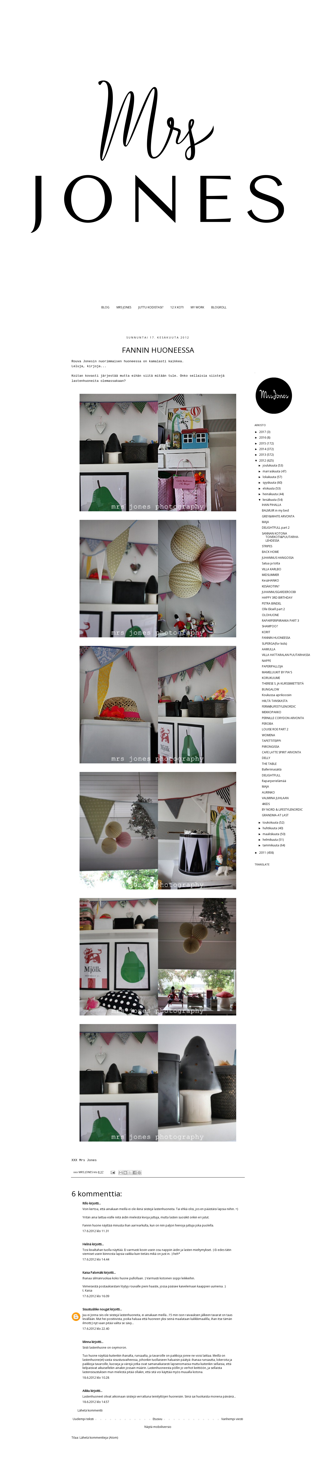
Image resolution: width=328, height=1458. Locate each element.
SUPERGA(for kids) (274, 644)
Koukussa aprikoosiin (277, 695)
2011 (263, 853)
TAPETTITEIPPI (271, 741)
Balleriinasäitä (271, 769)
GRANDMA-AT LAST (275, 815)
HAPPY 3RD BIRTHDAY (277, 597)
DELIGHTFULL (271, 775)
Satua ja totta (271, 563)
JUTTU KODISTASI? (150, 307)
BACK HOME (270, 552)
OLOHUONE (270, 615)
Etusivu (157, 1419)
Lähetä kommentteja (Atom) (99, 1437)
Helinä (86, 1244)
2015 (263, 443)
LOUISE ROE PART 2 (275, 729)
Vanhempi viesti (232, 1419)
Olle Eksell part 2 (273, 609)
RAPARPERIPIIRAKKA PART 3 (280, 620)
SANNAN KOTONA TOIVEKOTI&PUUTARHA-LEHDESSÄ (280, 537)
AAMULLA (268, 649)
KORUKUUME (271, 678)
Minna (86, 1342)
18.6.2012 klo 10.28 (95, 1378)
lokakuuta (270, 477)
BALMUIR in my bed (275, 510)
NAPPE (266, 661)
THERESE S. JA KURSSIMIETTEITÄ (283, 683)
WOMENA (268, 735)
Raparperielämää (274, 781)
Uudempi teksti (83, 1419)
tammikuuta (271, 845)
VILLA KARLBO (271, 569)
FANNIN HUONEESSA (276, 638)
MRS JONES (124, 307)
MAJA (265, 522)
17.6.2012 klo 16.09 (95, 1296)
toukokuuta (271, 822)
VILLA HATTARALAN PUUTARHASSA (286, 655)
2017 (263, 432)
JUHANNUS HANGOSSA (278, 558)
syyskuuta (270, 482)
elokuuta (269, 488)
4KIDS (266, 804)
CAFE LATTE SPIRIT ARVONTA (281, 752)
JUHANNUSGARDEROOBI (279, 592)
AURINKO (268, 792)
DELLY (266, 758)
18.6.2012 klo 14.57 (95, 1402)
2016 (263, 437)
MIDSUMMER (270, 575)
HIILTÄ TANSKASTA (275, 701)
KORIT (266, 632)
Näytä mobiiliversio (157, 1427)
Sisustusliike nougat (95, 1309)
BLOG (105, 307)
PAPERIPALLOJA (272, 666)
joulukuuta (270, 465)
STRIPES (267, 546)
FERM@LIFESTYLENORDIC (279, 706)
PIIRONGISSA (270, 747)
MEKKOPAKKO (271, 712)
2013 (263, 455)
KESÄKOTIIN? (270, 586)
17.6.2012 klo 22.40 (95, 1329)
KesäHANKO (270, 580)
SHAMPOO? (270, 626)
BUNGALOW (270, 689)
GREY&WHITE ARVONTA (278, 516)
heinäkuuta (271, 494)
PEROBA (267, 724)
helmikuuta (271, 840)
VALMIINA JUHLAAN (275, 798)
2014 (263, 449)
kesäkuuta (270, 500)
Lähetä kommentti (90, 1410)
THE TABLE (269, 764)
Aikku (86, 1391)
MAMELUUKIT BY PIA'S (277, 672)
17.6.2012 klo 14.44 (95, 1259)
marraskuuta (272, 471)
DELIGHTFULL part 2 (276, 527)
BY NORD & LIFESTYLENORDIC (282, 809)
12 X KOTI (177, 307)
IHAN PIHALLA (271, 505)
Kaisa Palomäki (92, 1273)
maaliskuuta (271, 834)
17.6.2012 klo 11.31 (95, 1231)
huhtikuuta (270, 828)
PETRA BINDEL (271, 603)
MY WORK (197, 307)
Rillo (85, 1203)
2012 (263, 460)
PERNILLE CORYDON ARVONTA (283, 718)
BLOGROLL (218, 307)
